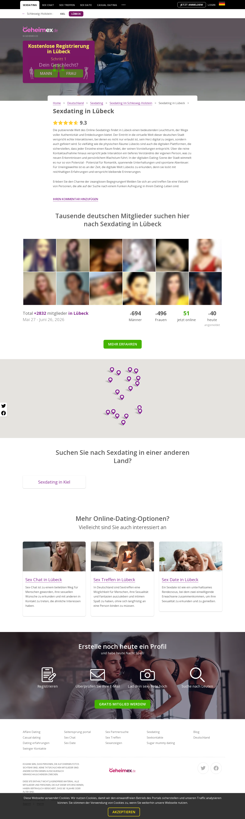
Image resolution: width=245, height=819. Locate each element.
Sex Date (86, 5)
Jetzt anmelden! (191, 4)
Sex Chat (48, 5)
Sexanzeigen (113, 743)
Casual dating (107, 5)
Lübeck (76, 13)
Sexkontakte (155, 737)
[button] (121, 397)
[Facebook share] (3, 413)
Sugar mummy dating (161, 743)
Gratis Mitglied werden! (122, 704)
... (123, 4)
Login (211, 4)
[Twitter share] (3, 406)
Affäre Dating (31, 732)
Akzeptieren (123, 812)
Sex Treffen (67, 5)
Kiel (62, 13)
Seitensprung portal (77, 732)
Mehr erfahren (122, 344)
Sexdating (30, 5)
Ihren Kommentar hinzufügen (75, 199)
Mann (46, 73)
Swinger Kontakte (34, 748)
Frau (71, 73)
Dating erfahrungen (36, 743)
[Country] (222, 3)
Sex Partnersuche (117, 732)
